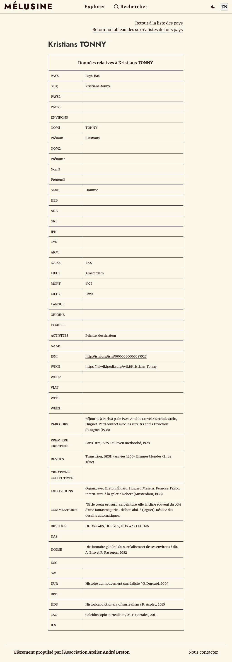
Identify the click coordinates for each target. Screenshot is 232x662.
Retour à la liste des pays (159, 23)
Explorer (95, 6)
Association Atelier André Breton (97, 652)
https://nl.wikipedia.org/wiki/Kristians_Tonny (121, 367)
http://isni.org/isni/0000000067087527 (116, 356)
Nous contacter (203, 652)
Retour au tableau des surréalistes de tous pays (137, 29)
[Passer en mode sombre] (213, 6)
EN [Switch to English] (224, 6)
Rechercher (131, 6)
